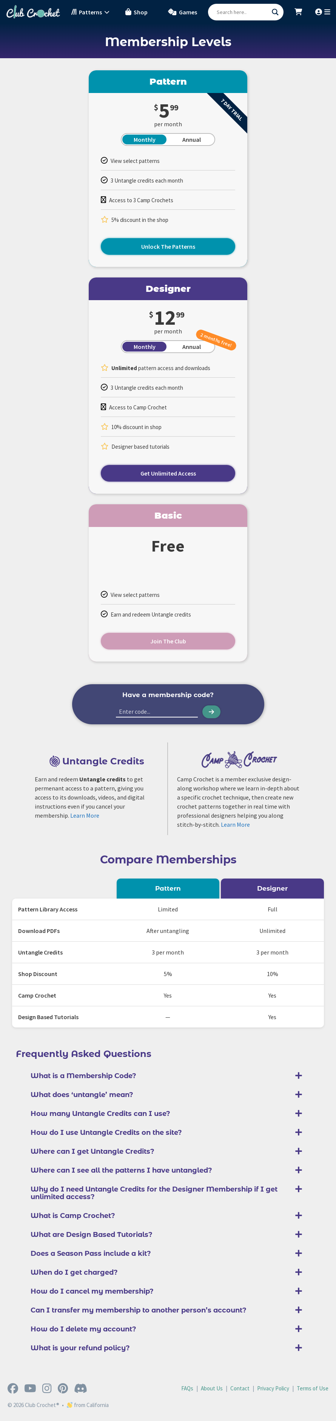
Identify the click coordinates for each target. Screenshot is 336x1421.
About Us (212, 1388)
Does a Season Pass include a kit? (91, 1253)
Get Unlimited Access (168, 473)
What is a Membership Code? (83, 1076)
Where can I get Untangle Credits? (92, 1151)
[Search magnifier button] (275, 12)
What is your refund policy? (80, 1348)
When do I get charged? (74, 1272)
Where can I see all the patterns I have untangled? (121, 1170)
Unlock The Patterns (168, 246)
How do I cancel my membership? (92, 1291)
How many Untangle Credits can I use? (100, 1114)
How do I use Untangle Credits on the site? (106, 1132)
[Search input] (242, 12)
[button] (168, 1075)
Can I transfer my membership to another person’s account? (139, 1310)
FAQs (187, 1388)
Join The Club (168, 641)
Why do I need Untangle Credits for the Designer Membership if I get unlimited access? (154, 1193)
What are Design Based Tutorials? (92, 1234)
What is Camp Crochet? (73, 1216)
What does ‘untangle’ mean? (82, 1095)
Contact (240, 1388)
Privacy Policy (273, 1388)
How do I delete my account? (83, 1329)
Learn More (84, 815)
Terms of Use (312, 1388)
